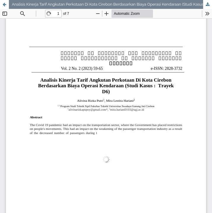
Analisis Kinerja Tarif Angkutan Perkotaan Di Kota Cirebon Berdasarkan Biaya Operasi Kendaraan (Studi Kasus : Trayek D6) (112, 4)
